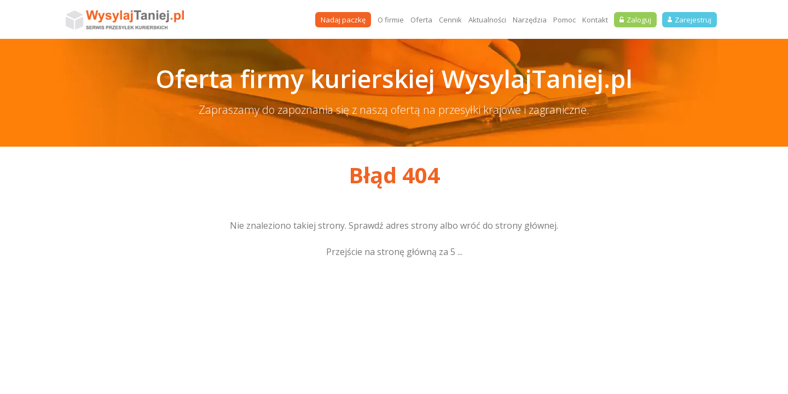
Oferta (421, 20)
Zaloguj (635, 20)
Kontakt (595, 20)
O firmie (391, 20)
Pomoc (564, 20)
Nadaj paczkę (343, 20)
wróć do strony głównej (508, 225)
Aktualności (487, 20)
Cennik (450, 20)
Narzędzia (530, 20)
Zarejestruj (689, 20)
